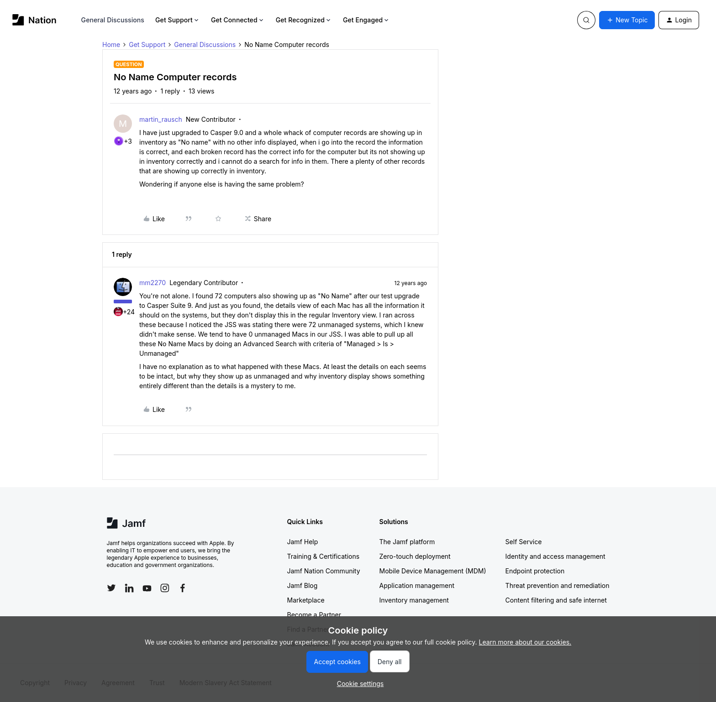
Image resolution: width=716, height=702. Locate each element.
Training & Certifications (323, 556)
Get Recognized (304, 20)
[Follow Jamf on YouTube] (147, 588)
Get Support (177, 20)
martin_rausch (160, 119)
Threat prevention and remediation (557, 585)
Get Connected (238, 20)
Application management (416, 585)
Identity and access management (555, 556)
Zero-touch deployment (415, 556)
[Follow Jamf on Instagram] (164, 588)
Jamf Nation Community (323, 571)
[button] (627, 20)
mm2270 (152, 282)
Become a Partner (314, 615)
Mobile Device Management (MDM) (432, 571)
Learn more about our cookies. (525, 642)
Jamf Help (302, 542)
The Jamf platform (407, 542)
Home (111, 44)
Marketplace (306, 600)
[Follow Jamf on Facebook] (182, 588)
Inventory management (414, 600)
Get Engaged (366, 20)
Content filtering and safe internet (556, 600)
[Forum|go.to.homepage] (34, 20)
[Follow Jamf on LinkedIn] (129, 588)
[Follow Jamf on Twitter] (111, 588)
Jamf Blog (302, 585)
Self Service (523, 542)
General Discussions (112, 20)
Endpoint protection (535, 571)
